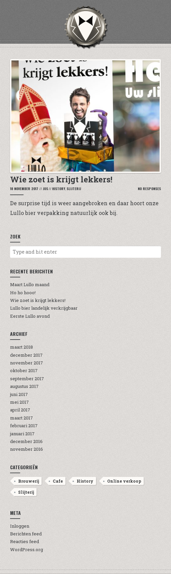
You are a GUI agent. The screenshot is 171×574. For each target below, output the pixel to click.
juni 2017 (19, 394)
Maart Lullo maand (29, 284)
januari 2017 (22, 434)
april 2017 (20, 410)
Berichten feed (26, 534)
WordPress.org (26, 549)
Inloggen (19, 526)
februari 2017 (24, 426)
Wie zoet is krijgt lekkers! (38, 300)
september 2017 (27, 379)
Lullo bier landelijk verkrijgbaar (44, 308)
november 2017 (26, 363)
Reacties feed (24, 541)
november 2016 (26, 449)
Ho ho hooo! (23, 293)
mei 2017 (19, 402)
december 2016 (26, 441)
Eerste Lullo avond (30, 316)
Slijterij (74, 188)
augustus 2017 (24, 386)
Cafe (58, 481)
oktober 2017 (24, 370)
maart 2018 (21, 347)
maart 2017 (21, 418)
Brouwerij (28, 481)
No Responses (149, 188)
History (58, 188)
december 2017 (26, 355)
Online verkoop (124, 481)
